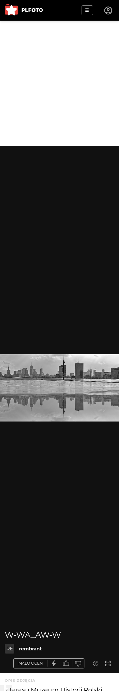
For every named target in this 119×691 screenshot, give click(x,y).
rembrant (30, 649)
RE (9, 649)
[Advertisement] (59, 83)
